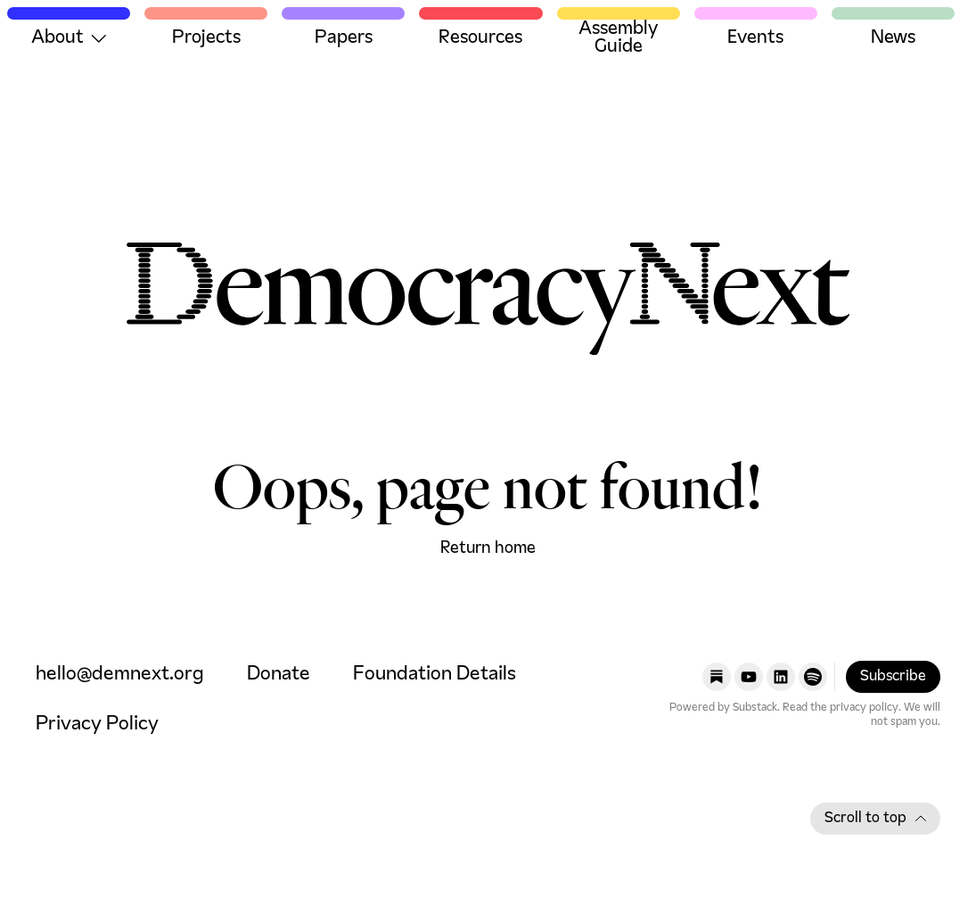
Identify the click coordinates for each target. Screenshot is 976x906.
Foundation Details (434, 674)
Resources (480, 38)
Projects (206, 38)
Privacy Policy (97, 724)
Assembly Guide (618, 38)
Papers (344, 38)
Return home (488, 548)
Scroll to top (875, 818)
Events (755, 38)
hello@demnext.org (120, 674)
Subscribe (893, 677)
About (68, 38)
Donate (278, 674)
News (893, 38)
